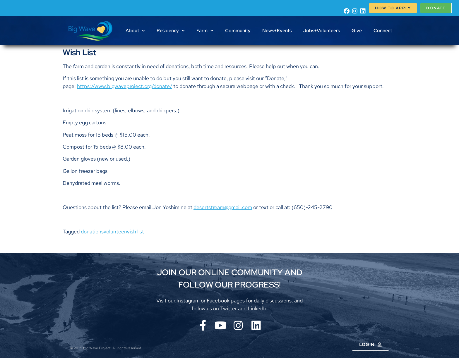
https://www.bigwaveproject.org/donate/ (124, 86)
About (135, 30)
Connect (383, 30)
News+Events (277, 30)
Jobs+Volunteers (321, 30)
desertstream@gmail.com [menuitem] (222, 207)
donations (92, 231)
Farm (204, 30)
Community (238, 30)
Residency (171, 30)
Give (357, 30)
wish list (135, 231)
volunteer (115, 231)
